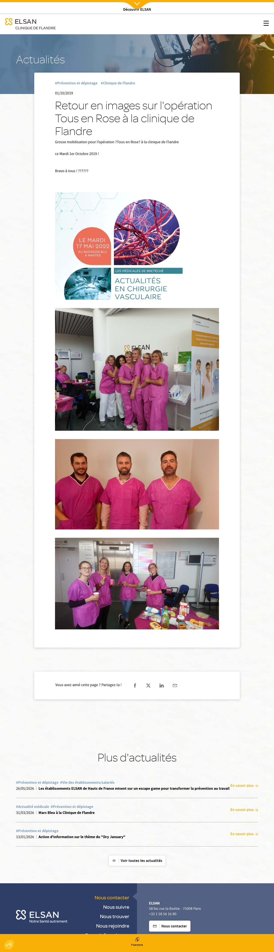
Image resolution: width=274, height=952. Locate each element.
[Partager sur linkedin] (161, 685)
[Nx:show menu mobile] (266, 24)
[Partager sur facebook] (135, 685)
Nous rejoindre (112, 925)
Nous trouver (114, 916)
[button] (9, 945)
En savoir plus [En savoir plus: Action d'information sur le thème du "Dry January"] (244, 834)
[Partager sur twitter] (148, 685)
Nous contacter (112, 897)
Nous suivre (116, 906)
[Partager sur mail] (175, 685)
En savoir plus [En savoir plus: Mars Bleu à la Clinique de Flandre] (244, 810)
